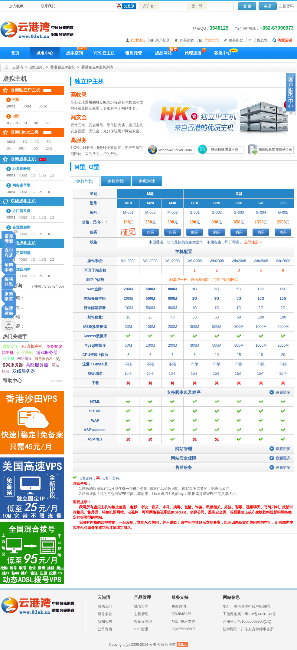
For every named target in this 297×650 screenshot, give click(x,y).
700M (23, 175)
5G (26, 123)
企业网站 (24, 352)
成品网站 (163, 53)
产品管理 (142, 597)
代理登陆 (138, 40)
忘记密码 (286, 6)
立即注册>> (253, 242)
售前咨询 (178, 606)
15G (47, 123)
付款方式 (211, 40)
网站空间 (10, 346)
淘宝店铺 (285, 40)
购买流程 (187, 40)
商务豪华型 (21, 185)
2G (36, 142)
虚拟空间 (74, 53)
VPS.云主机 (104, 53)
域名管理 (141, 606)
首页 (15, 53)
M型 (15, 99)
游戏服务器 (46, 352)
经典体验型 (21, 169)
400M (10, 142)
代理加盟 (192, 53)
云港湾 (17, 67)
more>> (56, 381)
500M (27, 106)
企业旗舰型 (21, 227)
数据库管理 (143, 621)
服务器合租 (44, 359)
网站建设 (24, 359)
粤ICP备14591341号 (260, 614)
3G (17, 123)
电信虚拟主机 (23, 243)
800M (43, 106)
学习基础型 (21, 253)
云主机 (9, 358)
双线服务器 (23, 371)
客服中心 (222, 53)
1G (8, 123)
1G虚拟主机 (32, 346)
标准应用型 (21, 269)
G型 (15, 116)
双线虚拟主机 (23, 201)
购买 (150, 232)
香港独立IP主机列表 (97, 67)
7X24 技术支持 (183, 621)
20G (49, 148)
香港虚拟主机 (23, 159)
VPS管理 (141, 629)
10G (36, 123)
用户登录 (162, 40)
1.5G (42, 175)
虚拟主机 (36, 67)
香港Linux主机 (24, 132)
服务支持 (179, 597)
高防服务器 (37, 364)
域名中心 (44, 53)
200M (10, 106)
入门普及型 (21, 211)
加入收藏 (16, 6)
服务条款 (236, 40)
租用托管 (133, 53)
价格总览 (260, 40)
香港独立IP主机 (62, 67)
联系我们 (48, 6)
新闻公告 (105, 621)
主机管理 (141, 614)
